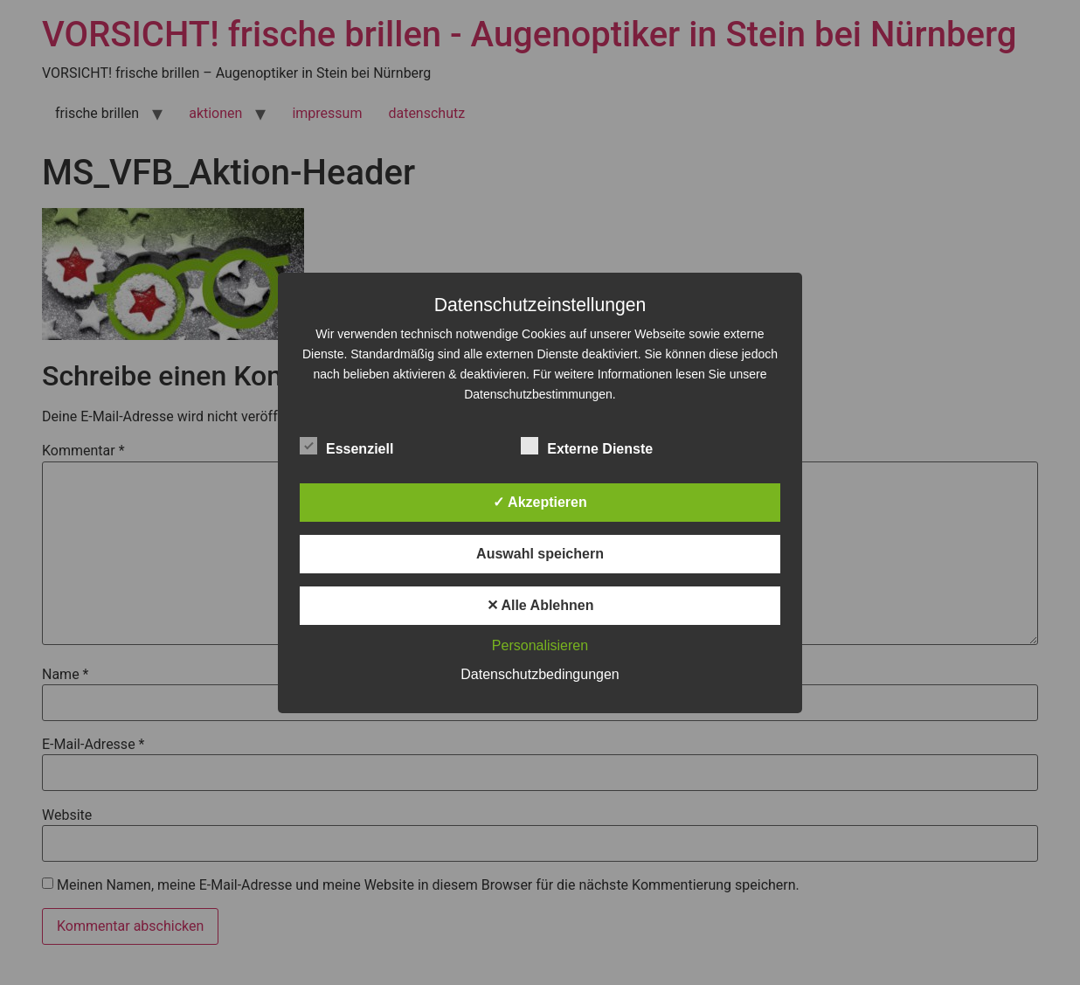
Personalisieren (540, 645)
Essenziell (346, 445)
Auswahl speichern (540, 553)
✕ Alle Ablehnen (540, 605)
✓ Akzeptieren (540, 502)
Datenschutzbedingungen (539, 674)
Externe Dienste (587, 445)
